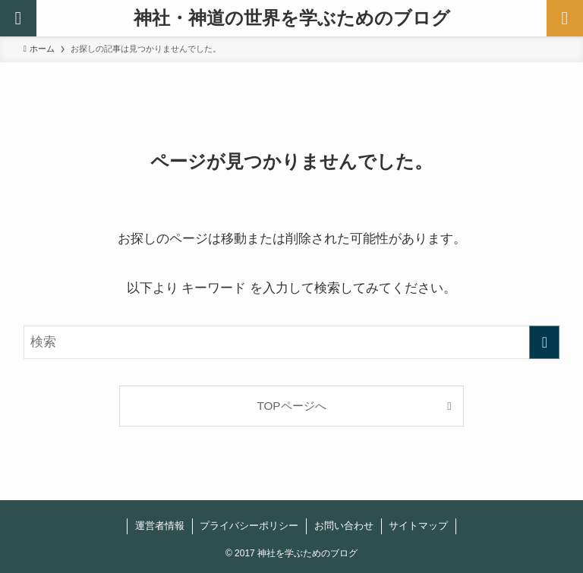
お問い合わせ (343, 525)
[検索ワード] (292, 342)
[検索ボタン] (18, 18)
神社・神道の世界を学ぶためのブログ (292, 18)
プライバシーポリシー (249, 525)
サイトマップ (418, 525)
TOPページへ (291, 405)
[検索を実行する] (544, 342)
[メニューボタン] (565, 18)
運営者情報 (159, 525)
